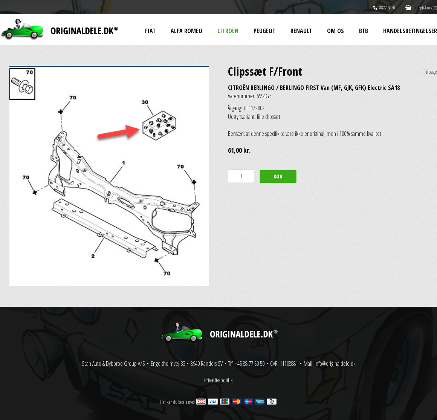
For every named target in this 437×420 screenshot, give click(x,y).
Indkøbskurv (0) (421, 8)
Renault (301, 31)
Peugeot (264, 31)
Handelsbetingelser (410, 31)
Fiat (150, 31)
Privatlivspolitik (218, 380)
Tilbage (430, 71)
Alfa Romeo (186, 31)
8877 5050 (384, 8)
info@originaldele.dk (335, 363)
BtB (363, 31)
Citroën (227, 31)
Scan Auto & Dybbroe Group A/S (113, 363)
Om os (335, 31)
